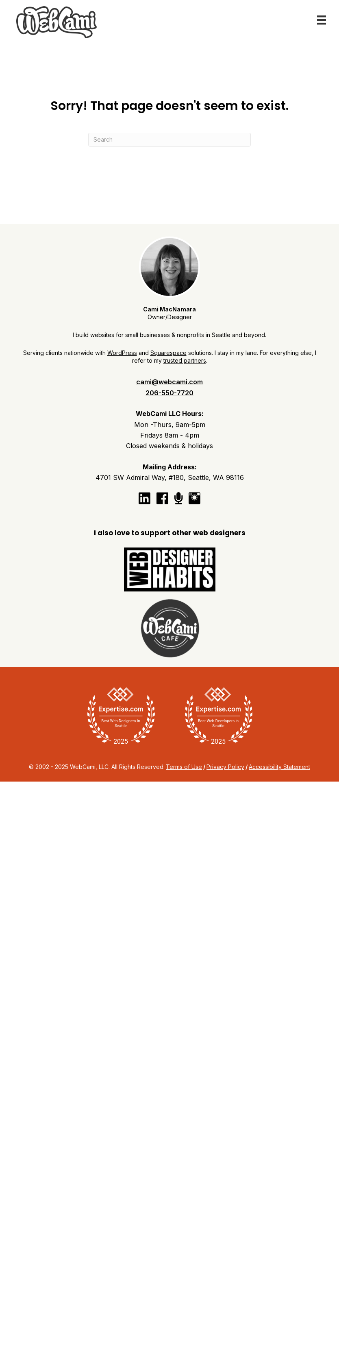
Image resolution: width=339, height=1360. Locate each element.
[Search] (169, 140)
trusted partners (184, 360)
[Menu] (321, 20)
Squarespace (168, 352)
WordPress (122, 352)
